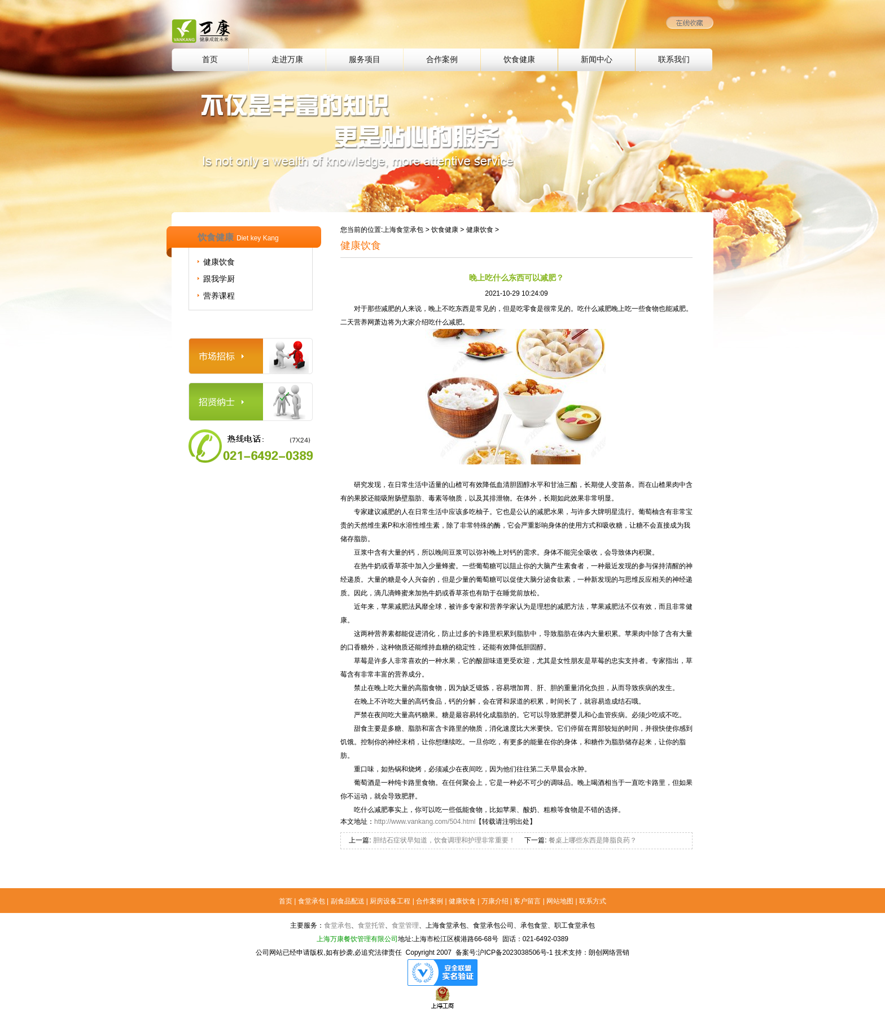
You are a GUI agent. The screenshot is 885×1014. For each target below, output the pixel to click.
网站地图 (559, 901)
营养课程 (219, 295)
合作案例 (442, 59)
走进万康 (287, 59)
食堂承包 (311, 901)
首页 (210, 59)
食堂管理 (405, 925)
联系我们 (674, 59)
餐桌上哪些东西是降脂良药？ (591, 840)
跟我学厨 (219, 278)
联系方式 (592, 901)
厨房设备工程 (390, 901)
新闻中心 (596, 59)
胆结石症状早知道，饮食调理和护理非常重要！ (443, 840)
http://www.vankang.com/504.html (424, 822)
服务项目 (364, 59)
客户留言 (527, 901)
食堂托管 (371, 925)
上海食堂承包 (403, 230)
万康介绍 (495, 901)
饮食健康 (519, 59)
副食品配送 (348, 901)
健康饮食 (219, 261)
